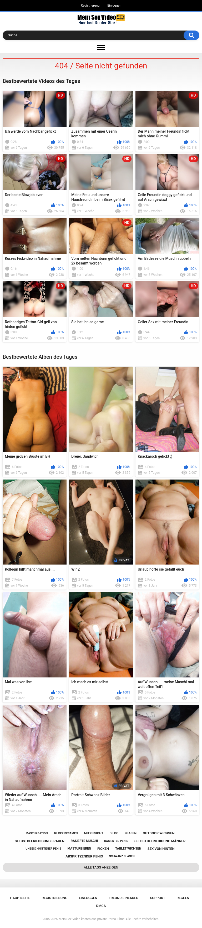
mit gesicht (93, 833)
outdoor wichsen (159, 833)
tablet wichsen (128, 848)
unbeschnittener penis (43, 848)
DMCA (101, 906)
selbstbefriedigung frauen (39, 841)
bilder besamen (66, 833)
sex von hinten (161, 849)
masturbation (37, 833)
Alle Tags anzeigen (101, 867)
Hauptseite (20, 898)
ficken (103, 849)
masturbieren (79, 848)
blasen (131, 833)
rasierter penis (116, 841)
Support (157, 898)
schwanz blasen (122, 856)
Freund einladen (124, 898)
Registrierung (90, 5)
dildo (113, 833)
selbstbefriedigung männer (159, 841)
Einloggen (114, 5)
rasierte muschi (84, 841)
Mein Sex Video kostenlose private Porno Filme (91, 919)
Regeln (183, 898)
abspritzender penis (84, 856)
